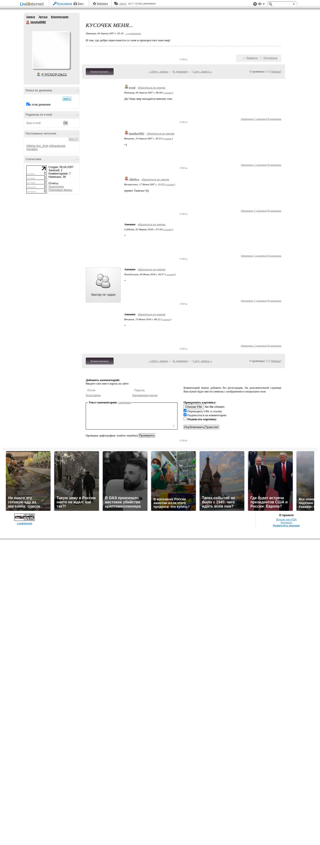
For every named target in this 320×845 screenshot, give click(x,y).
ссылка (168, 92)
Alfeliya (30, 146)
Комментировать (100, 71)
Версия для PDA (286, 519)
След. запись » (202, 71)
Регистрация (64, 3)
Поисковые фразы (60, 190)
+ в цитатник (133, 33)
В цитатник (274, 118)
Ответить (247, 118)
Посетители (56, 186)
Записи (30, 16)
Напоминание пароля (144, 395)
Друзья (42, 16)
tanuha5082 (28, 22)
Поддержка (255, 4)
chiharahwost (57, 146)
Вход (81, 3)
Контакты (286, 522)
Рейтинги (102, 3)
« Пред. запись (158, 71)
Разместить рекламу (286, 525)
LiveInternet (32, 4)
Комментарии (59, 16)
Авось (122, 3)
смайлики (124, 402)
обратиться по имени (151, 87)
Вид (261, 5)
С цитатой (260, 118)
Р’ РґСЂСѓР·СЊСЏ (54, 74)
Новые (276, 71)
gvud (132, 87)
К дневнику (180, 71)
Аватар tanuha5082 (50, 49)
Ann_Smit (42, 146)
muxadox (32, 149)
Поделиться (270, 57)
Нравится (252, 57)
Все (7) (73, 139)
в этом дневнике (40, 104)
